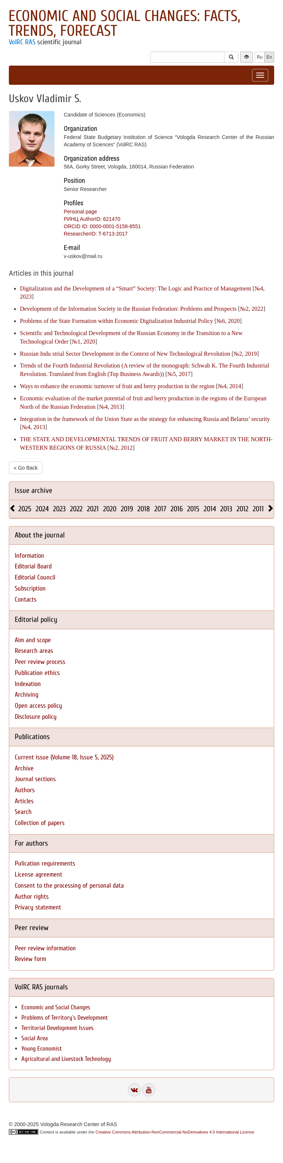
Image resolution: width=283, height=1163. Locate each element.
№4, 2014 (229, 386)
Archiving (26, 695)
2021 (93, 509)
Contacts (25, 599)
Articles (24, 801)
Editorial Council (35, 577)
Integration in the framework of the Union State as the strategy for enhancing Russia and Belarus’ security (145, 419)
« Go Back (26, 468)
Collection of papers (39, 823)
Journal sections (35, 779)
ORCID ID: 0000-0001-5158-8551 (102, 226)
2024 (42, 509)
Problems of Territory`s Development (64, 1017)
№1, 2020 (83, 341)
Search (23, 812)
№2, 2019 (245, 354)
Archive (24, 768)
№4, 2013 (110, 407)
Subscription (30, 588)
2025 (24, 509)
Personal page (80, 212)
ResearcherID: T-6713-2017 (95, 234)
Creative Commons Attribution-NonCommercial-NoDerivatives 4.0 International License (174, 1132)
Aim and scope (33, 640)
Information (29, 556)
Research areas (34, 651)
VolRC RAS (22, 42)
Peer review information (45, 948)
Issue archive (33, 490)
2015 (193, 509)
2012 (242, 509)
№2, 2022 (251, 309)
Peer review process (40, 662)
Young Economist (41, 1048)
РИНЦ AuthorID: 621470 (92, 219)
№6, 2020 (228, 321)
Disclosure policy (36, 717)
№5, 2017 (179, 374)
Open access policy (38, 706)
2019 (127, 509)
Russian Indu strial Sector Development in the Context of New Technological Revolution (125, 354)
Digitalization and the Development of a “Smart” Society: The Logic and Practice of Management (135, 288)
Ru (259, 57)
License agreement (38, 874)
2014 (210, 509)
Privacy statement (38, 907)
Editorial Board (33, 566)
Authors (25, 790)
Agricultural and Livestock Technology (66, 1058)
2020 (109, 509)
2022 (76, 509)
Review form (30, 959)
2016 (177, 509)
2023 (59, 509)
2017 (160, 509)
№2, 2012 (121, 448)
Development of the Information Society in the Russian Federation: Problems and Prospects (128, 309)
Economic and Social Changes (55, 1007)
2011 (258, 509)
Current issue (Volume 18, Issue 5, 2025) (64, 757)
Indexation (28, 684)
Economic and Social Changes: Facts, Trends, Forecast (124, 23)
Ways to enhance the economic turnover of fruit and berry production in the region (117, 386)
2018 (143, 509)
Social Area (34, 1038)
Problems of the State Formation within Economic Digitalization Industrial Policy (116, 321)
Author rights (32, 897)
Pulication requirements (45, 863)
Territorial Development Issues (57, 1027)
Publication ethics (37, 673)
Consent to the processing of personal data (69, 885)
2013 (226, 509)
